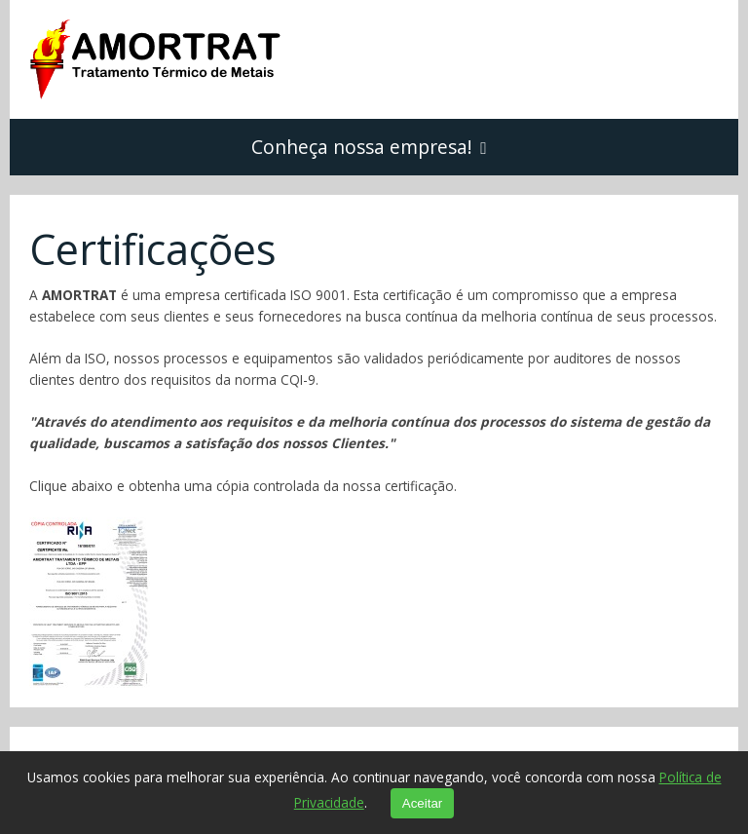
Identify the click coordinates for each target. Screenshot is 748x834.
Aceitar (422, 803)
